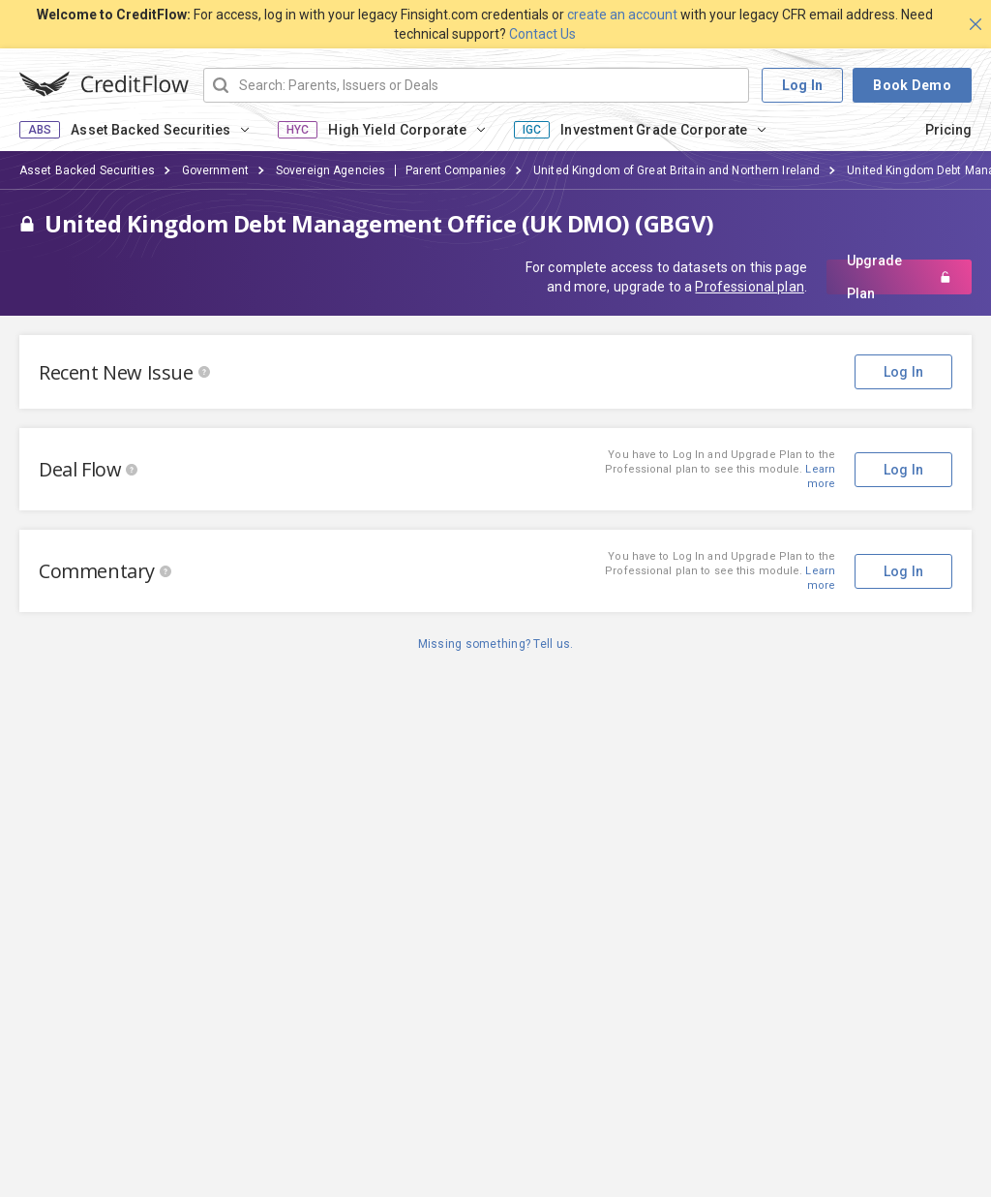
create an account (622, 14)
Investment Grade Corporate (653, 130)
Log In (803, 85)
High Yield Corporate (397, 130)
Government (215, 170)
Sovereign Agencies (330, 170)
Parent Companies (455, 170)
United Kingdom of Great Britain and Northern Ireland (676, 170)
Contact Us (542, 34)
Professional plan (749, 286)
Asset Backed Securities (150, 130)
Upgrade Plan (899, 277)
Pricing (948, 130)
